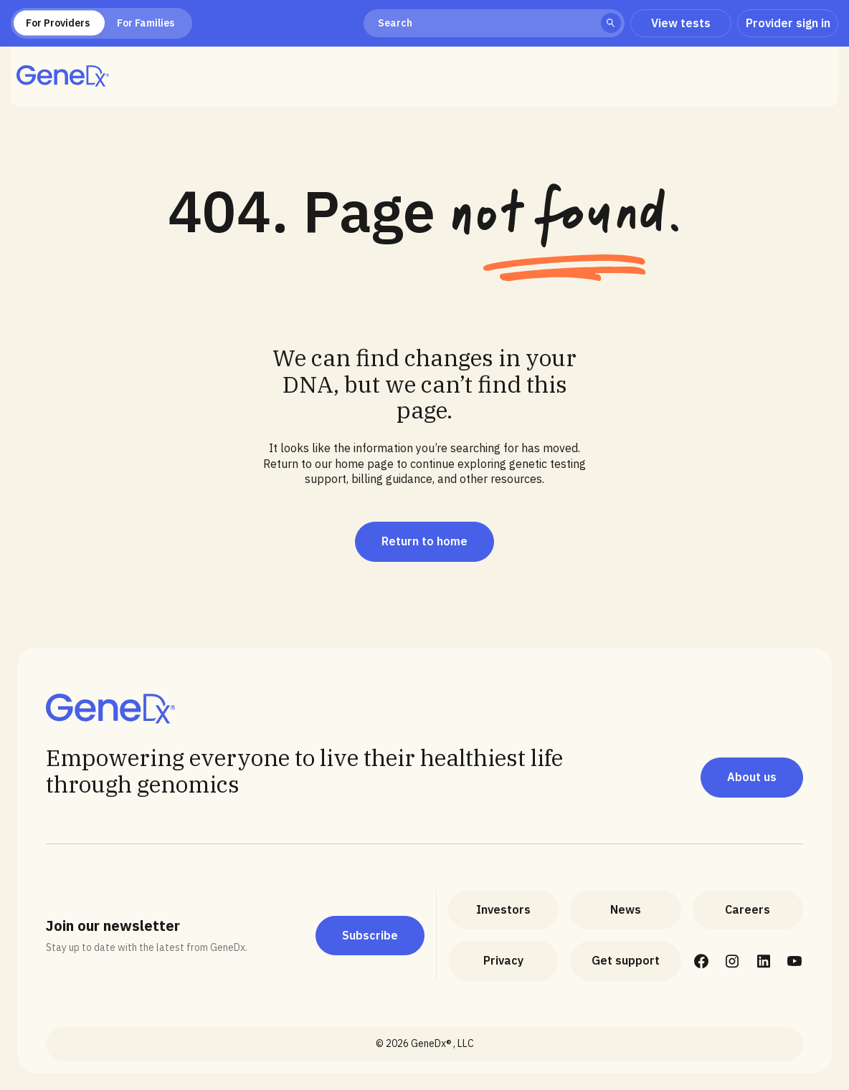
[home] (62, 76)
